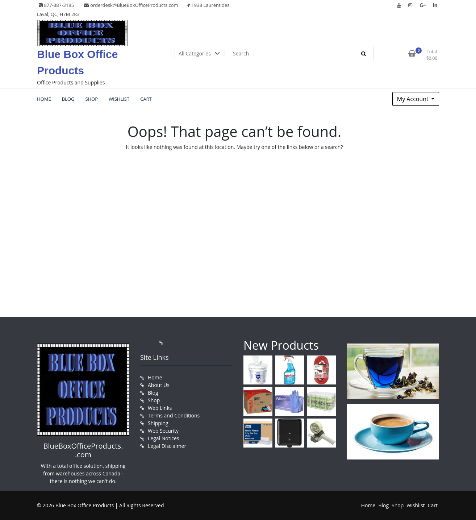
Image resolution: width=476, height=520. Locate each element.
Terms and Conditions (174, 415)
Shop (154, 400)
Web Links (160, 407)
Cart (433, 505)
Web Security (163, 430)
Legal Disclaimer (167, 445)
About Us (159, 385)
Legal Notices (163, 438)
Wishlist (415, 505)
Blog (153, 392)
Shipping (158, 423)
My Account (413, 99)
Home (155, 377)
